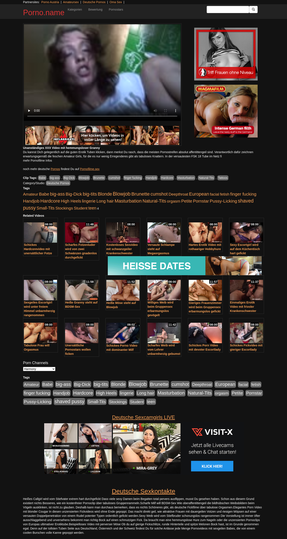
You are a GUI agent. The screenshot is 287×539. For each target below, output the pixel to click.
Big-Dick (69, 178)
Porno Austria (50, 2)
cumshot (114, 178)
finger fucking (133, 178)
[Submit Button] (253, 9)
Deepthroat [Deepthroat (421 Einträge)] (178, 194)
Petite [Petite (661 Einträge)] (186, 201)
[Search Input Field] (228, 9)
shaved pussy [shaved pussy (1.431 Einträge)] (69, 401)
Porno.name (43, 12)
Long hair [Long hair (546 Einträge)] (105, 201)
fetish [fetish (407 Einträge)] (225, 194)
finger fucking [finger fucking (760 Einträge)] (243, 194)
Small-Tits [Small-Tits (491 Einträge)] (46, 208)
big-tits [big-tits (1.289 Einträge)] (90, 194)
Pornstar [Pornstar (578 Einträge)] (201, 201)
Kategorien (75, 9)
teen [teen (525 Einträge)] (92, 208)
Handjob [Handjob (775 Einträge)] (31, 201)
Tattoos (223, 178)
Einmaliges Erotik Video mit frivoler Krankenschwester (243, 307)
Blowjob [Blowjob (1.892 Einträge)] (122, 194)
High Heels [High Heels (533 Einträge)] (71, 201)
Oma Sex (115, 2)
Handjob (151, 178)
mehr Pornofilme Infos (37, 160)
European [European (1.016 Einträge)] (199, 194)
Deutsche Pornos (94, 2)
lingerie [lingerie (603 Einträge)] (89, 201)
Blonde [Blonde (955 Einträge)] (105, 194)
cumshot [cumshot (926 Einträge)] (159, 194)
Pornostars (116, 9)
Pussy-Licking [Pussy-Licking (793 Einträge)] (223, 201)
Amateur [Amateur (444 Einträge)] (30, 194)
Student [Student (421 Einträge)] (80, 208)
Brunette (99, 178)
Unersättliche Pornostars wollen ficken (78, 349)
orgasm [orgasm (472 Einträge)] (173, 201)
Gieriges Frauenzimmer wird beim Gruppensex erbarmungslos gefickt (205, 307)
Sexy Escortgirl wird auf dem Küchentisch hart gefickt (245, 249)
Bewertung (95, 9)
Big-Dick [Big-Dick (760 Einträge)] (74, 194)
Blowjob (84, 178)
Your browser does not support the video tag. (102, 72)
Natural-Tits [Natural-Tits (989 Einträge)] (154, 201)
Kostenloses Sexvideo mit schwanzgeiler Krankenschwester (122, 249)
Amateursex (71, 2)
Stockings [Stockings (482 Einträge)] (64, 208)
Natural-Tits (206, 178)
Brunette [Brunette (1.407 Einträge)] (140, 194)
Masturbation (185, 178)
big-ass (54, 178)
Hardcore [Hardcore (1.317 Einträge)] (50, 201)
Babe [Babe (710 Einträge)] (44, 194)
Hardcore (167, 178)
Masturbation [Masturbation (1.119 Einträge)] (128, 201)
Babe (42, 178)
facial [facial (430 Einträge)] (214, 194)
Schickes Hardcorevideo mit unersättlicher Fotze (38, 249)
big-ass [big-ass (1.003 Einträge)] (57, 194)
